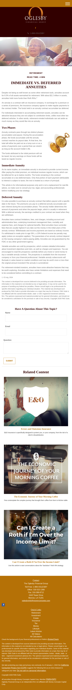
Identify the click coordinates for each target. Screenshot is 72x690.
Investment (36, 615)
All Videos (36, 634)
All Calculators (36, 637)
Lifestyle (36, 629)
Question (7, 340)
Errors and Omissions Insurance (36, 429)
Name (7, 313)
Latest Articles (36, 631)
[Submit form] (9, 361)
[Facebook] (35, 28)
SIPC (54, 679)
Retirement (36, 613)
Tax (36, 623)
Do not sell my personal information (31, 671)
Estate (36, 618)
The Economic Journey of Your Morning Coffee (36, 496)
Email (7, 326)
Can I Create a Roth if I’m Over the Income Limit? (36, 562)
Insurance (36, 621)
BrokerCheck (53, 639)
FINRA (49, 679)
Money (36, 626)
